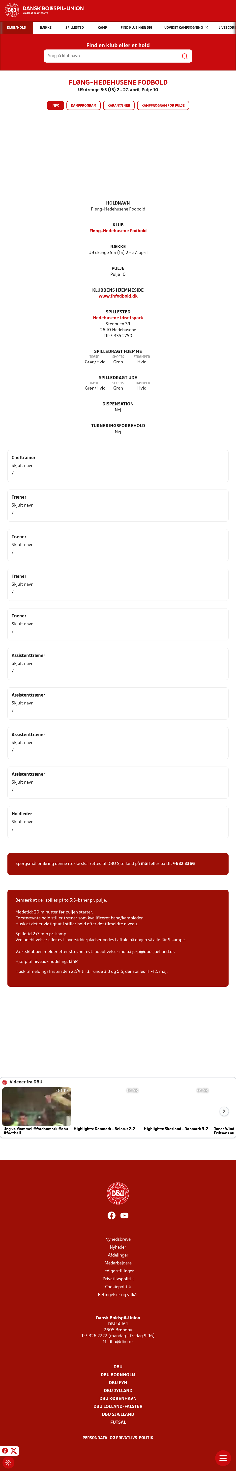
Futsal (118, 1423)
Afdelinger (118, 1255)
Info (55, 105)
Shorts (118, 357)
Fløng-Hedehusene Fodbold (118, 231)
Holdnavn (118, 203)
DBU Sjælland (118, 1415)
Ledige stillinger (118, 1271)
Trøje (94, 357)
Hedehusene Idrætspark (118, 318)
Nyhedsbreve (118, 1240)
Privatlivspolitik (118, 1279)
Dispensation (118, 404)
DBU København (118, 1399)
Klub (118, 225)
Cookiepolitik (118, 1287)
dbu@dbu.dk (121, 1342)
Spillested (118, 312)
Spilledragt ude (118, 378)
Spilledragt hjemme (118, 352)
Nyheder (118, 1247)
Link (73, 962)
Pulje (118, 269)
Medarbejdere (118, 1263)
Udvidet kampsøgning (186, 27)
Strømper (142, 357)
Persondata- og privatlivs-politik (118, 1438)
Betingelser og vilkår (118, 1295)
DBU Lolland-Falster (118, 1407)
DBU (118, 1367)
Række (118, 247)
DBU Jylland (118, 1391)
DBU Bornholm (118, 1375)
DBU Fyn (118, 1383)
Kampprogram (83, 105)
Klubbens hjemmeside (118, 290)
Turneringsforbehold (118, 426)
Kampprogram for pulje (163, 105)
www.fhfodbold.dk (118, 296)
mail (145, 864)
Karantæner (119, 105)
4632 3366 (184, 864)
